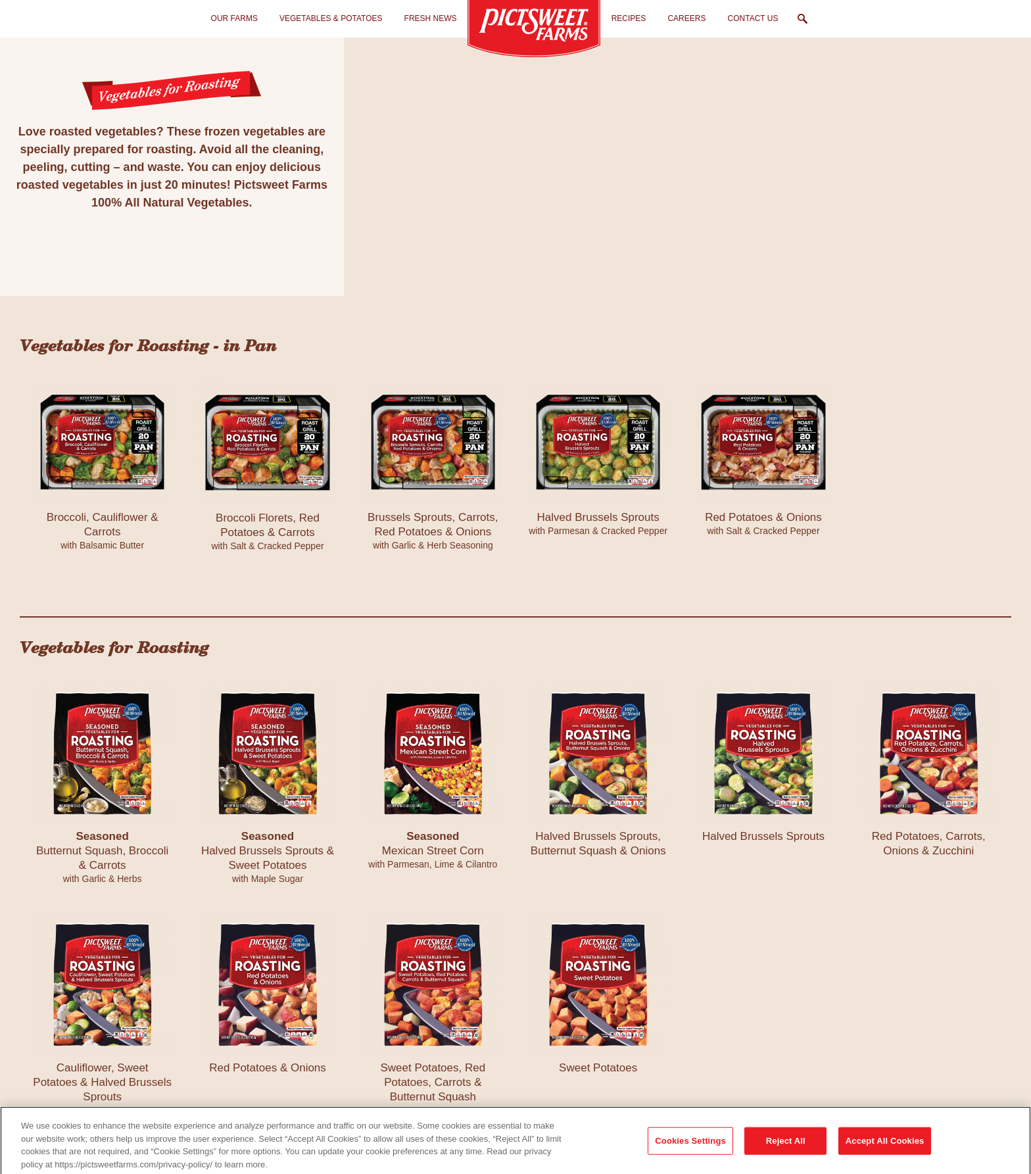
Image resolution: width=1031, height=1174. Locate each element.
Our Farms (234, 18)
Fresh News (430, 18)
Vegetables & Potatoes (331, 18)
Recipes (628, 18)
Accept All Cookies (885, 1149)
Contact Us (753, 18)
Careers (686, 18)
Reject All (785, 1149)
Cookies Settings (690, 1149)
